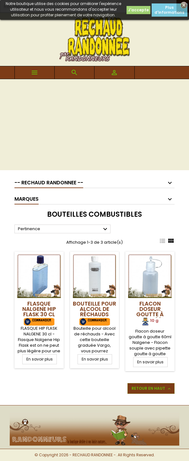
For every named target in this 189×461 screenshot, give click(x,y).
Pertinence (63, 229)
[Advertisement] (94, 126)
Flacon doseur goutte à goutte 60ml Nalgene (150, 314)
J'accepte (138, 10)
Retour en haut (152, 388)
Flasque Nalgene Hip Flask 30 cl (39, 309)
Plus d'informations (169, 10)
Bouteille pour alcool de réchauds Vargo (94, 311)
